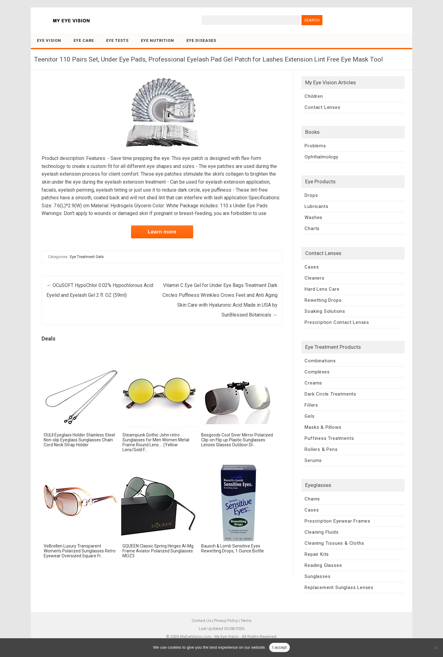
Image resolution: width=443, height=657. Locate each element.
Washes (313, 217)
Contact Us (201, 620)
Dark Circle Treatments (330, 394)
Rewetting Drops (323, 300)
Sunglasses (317, 576)
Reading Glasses (323, 565)
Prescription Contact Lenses (337, 322)
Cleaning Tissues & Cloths (334, 543)
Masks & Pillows (323, 427)
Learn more (162, 232)
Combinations (320, 361)
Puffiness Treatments (329, 438)
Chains (312, 499)
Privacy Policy (226, 620)
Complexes (317, 372)
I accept (279, 647)
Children (314, 96)
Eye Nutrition (157, 40)
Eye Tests (117, 40)
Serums (313, 460)
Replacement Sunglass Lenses (339, 587)
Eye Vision (49, 40)
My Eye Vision (226, 636)
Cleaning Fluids (321, 532)
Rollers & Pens (321, 449)
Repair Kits (317, 554)
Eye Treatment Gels (87, 256)
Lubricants (316, 206)
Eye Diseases (201, 40)
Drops (311, 195)
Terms (246, 620)
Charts (312, 228)
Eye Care (84, 40)
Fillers (311, 405)
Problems (315, 146)
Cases (312, 267)
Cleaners (314, 278)
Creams (313, 383)
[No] (435, 647)
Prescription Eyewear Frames (337, 521)
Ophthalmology (321, 157)
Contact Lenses (322, 107)
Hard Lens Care (322, 289)
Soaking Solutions (325, 311)
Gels (309, 416)
